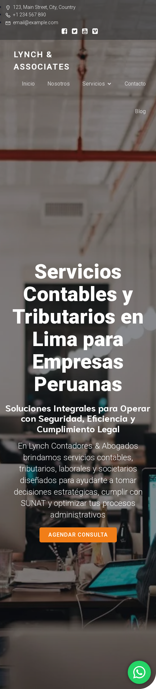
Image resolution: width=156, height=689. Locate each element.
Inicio (28, 83)
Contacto (135, 83)
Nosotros (58, 83)
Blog (140, 111)
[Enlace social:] (63, 31)
